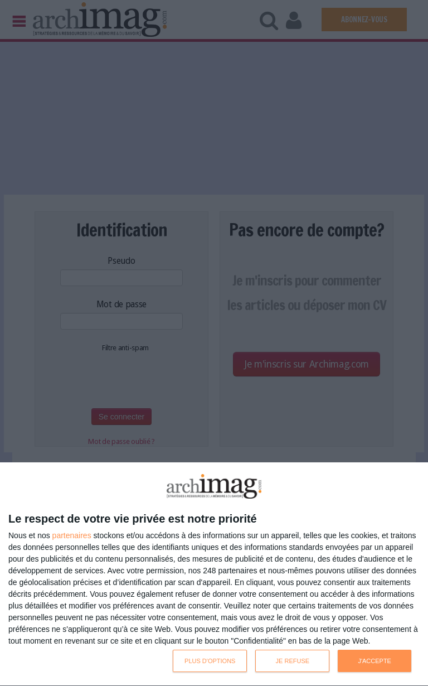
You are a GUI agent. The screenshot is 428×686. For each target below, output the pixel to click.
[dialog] (214, 574)
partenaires (71, 535)
